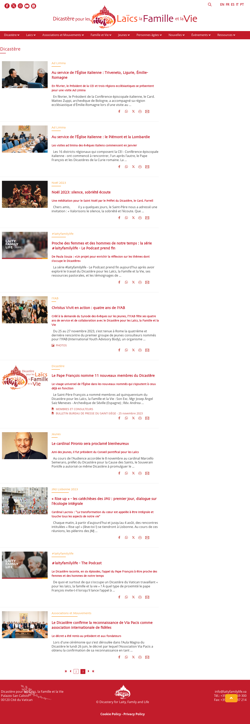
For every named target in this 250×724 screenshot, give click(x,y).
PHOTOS (59, 345)
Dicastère (10, 35)
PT (242, 4)
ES (232, 4)
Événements (199, 35)
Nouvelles (175, 35)
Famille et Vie (100, 35)
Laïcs (30, 35)
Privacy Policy (134, 714)
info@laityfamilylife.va (230, 691)
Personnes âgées (148, 35)
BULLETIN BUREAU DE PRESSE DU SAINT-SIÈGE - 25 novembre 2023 (97, 413)
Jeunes (122, 35)
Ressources (224, 35)
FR (227, 4)
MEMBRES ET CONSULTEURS (72, 409)
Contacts (10, 42)
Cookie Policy (110, 714)
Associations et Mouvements (61, 35)
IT (237, 4)
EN (222, 4)
